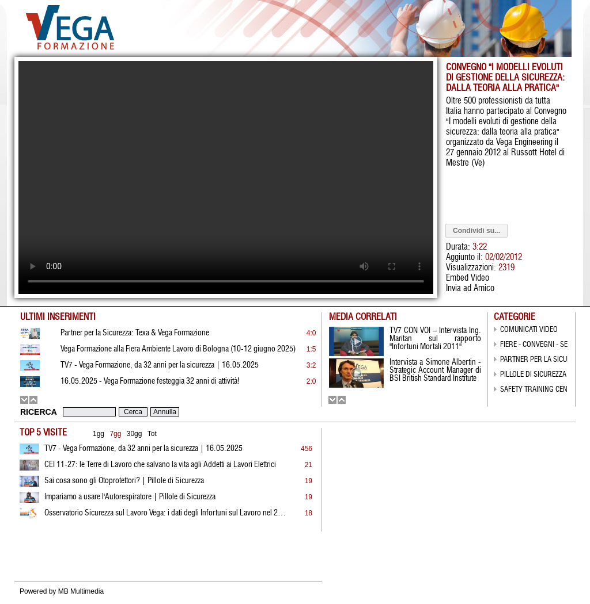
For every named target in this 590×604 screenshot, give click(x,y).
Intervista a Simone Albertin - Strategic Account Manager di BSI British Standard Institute (435, 370)
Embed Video (467, 278)
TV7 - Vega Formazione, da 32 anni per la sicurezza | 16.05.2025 (143, 449)
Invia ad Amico (470, 288)
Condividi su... (476, 231)
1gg (98, 434)
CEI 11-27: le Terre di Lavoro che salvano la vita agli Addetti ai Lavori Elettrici (160, 465)
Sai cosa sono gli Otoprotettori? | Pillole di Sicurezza (124, 481)
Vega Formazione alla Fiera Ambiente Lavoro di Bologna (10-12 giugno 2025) (178, 349)
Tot (152, 434)
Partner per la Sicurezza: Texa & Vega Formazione (134, 333)
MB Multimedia (81, 591)
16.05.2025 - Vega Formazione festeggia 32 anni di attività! (150, 381)
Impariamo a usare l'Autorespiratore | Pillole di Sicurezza (129, 497)
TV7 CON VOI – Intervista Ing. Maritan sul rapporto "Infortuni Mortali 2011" (435, 339)
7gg (115, 434)
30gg (134, 434)
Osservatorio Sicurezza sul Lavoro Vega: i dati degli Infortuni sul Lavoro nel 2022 (165, 513)
